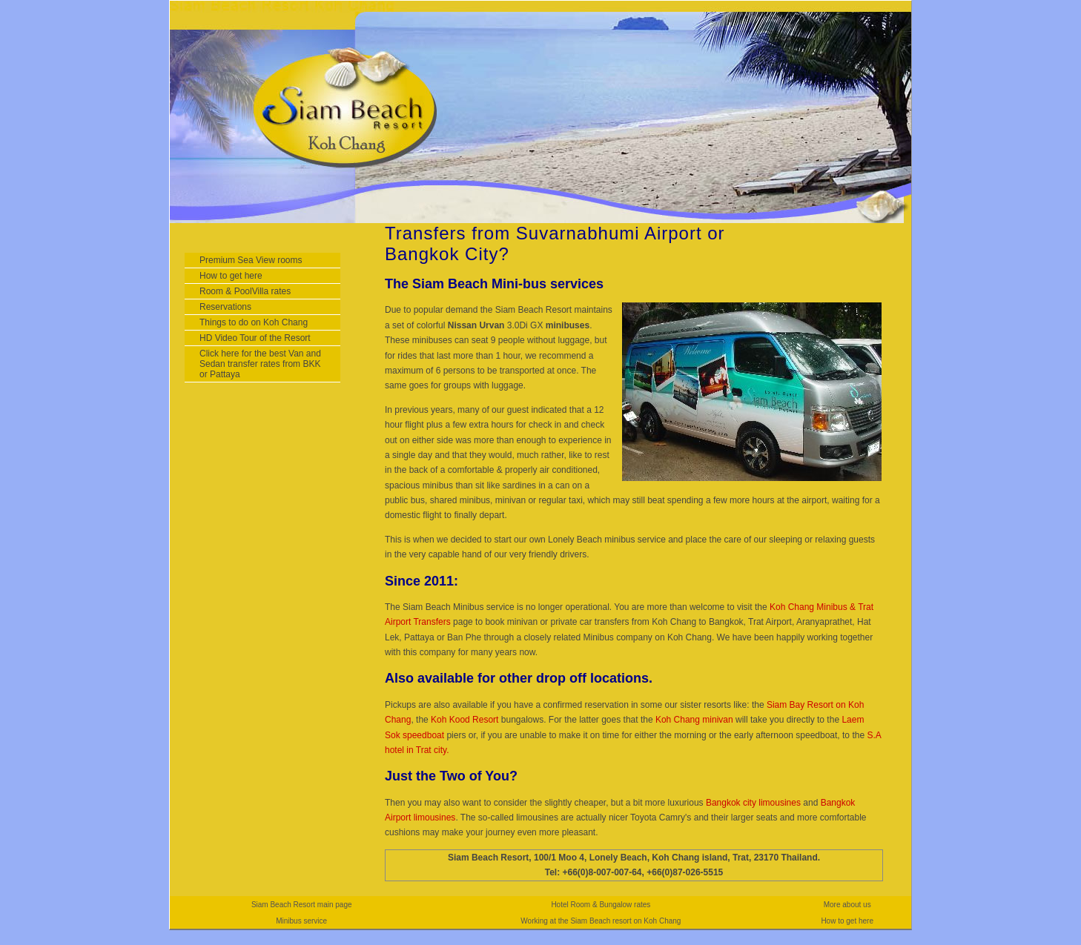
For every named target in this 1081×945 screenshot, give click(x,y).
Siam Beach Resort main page (301, 905)
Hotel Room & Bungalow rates (600, 905)
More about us (847, 905)
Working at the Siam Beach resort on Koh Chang (600, 921)
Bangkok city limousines (754, 803)
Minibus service (301, 921)
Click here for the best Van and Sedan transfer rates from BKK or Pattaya (260, 363)
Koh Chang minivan (694, 719)
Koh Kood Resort (464, 719)
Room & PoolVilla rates (245, 291)
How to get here (230, 276)
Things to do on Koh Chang (253, 322)
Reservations (225, 307)
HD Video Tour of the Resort (255, 338)
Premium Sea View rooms (251, 260)
